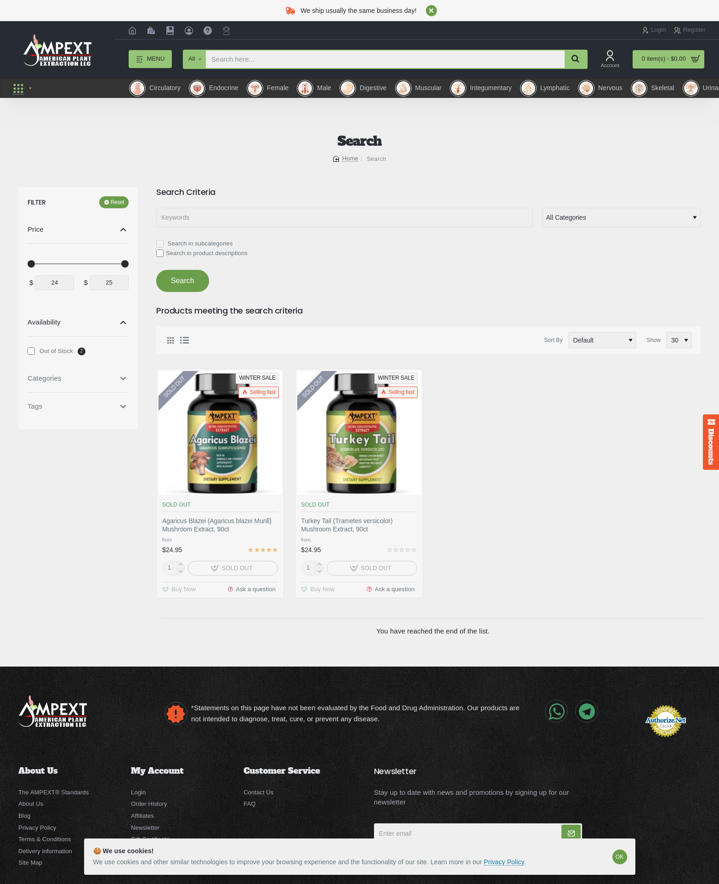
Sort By (553, 340)
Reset (118, 202)
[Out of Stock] (31, 351)
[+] (180, 564)
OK (619, 857)
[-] (180, 571)
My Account (157, 771)
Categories (45, 378)
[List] (184, 340)
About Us (37, 771)
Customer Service (281, 771)
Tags (35, 406)
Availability (44, 322)
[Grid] (170, 340)
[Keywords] (344, 217)
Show (654, 340)
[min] (54, 282)
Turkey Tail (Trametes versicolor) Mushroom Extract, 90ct (346, 525)
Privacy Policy (504, 862)
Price (36, 229)
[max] (109, 282)
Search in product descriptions (202, 253)
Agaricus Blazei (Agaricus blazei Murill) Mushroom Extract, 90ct (217, 525)
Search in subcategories (194, 243)
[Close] (431, 10)
